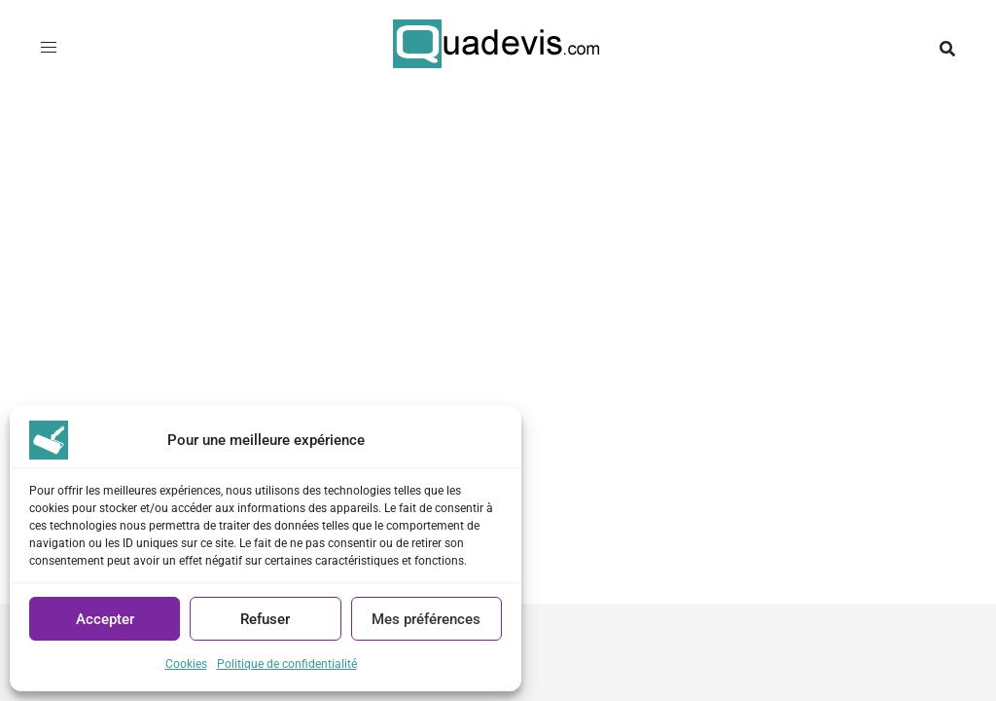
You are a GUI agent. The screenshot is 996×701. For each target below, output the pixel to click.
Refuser (265, 619)
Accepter (105, 619)
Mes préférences (426, 619)
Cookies (186, 664)
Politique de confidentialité (287, 664)
